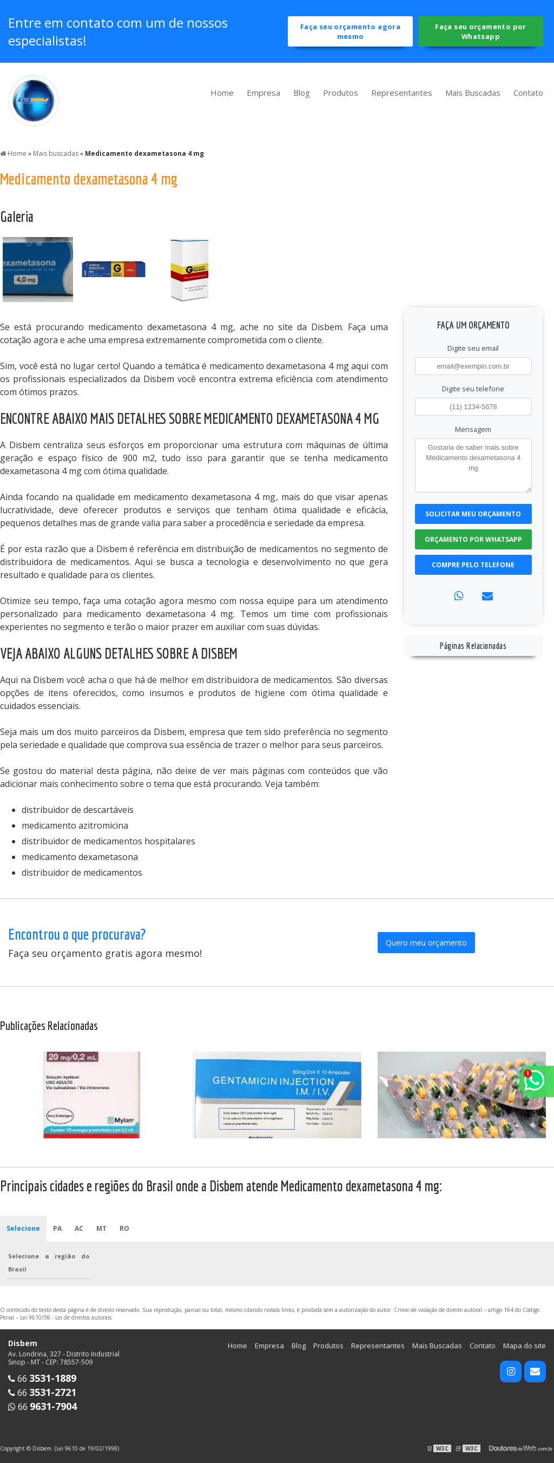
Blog (301, 92)
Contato (528, 92)
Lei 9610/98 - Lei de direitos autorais (65, 1317)
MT (101, 1228)
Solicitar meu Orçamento (473, 514)
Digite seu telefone (473, 388)
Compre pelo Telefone (473, 564)
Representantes (401, 92)
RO (124, 1228)
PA (57, 1228)
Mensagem (473, 429)
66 (42, 1379)
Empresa (263, 92)
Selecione (23, 1228)
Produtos (340, 92)
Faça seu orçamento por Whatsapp (480, 31)
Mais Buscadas (472, 92)
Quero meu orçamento (426, 942)
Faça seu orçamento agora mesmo (350, 31)
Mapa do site (524, 1345)
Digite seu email (473, 348)
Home (222, 92)
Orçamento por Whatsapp (473, 539)
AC (79, 1228)
